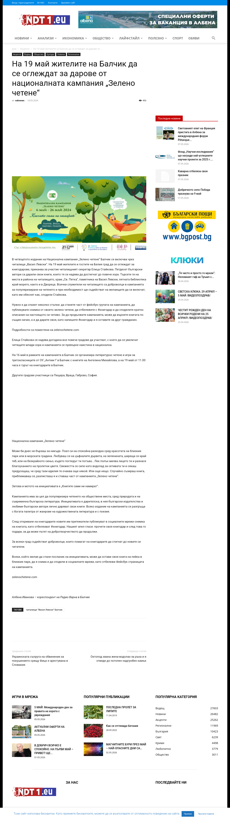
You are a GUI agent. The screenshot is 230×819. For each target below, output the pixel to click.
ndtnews (20, 100)
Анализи (47, 38)
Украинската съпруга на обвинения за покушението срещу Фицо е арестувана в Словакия (40, 661)
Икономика (74, 38)
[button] (213, 38)
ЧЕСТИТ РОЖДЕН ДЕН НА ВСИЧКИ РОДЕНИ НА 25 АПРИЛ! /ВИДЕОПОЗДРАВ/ (195, 314)
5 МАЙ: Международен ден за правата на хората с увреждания (53, 711)
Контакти (53, 2)
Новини (23, 38)
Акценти (25, 48)
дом (14, 48)
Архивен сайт (68, 2)
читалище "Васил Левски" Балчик (44, 609)
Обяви (194, 38)
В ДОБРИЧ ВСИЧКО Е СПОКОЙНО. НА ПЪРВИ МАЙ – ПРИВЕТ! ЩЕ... (53, 749)
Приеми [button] (188, 814)
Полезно (157, 38)
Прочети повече (206, 814)
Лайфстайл (131, 38)
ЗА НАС (40, 2)
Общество (103, 38)
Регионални (73, 54)
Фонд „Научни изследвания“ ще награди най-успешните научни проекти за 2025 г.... (196, 155)
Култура (50, 54)
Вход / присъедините (23, 2)
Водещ (27, 54)
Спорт (177, 38)
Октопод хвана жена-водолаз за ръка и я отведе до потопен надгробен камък (118, 658)
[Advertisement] (79, 132)
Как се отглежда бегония (122, 725)
